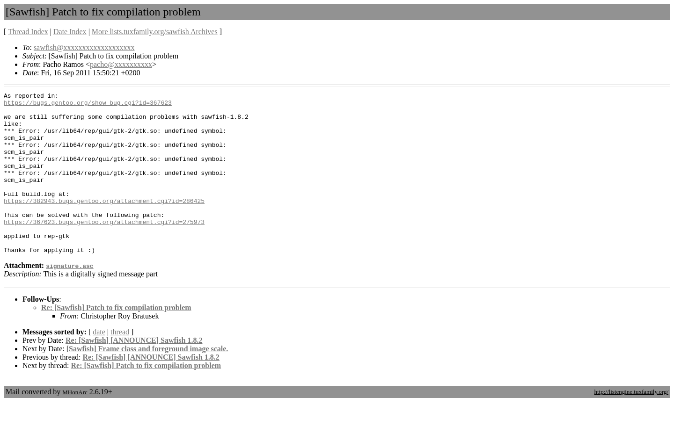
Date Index (70, 32)
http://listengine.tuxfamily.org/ (631, 423)
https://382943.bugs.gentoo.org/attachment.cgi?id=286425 (104, 223)
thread (119, 364)
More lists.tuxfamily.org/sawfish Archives (155, 32)
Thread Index (28, 32)
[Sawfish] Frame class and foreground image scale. (147, 381)
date (99, 364)
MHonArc (74, 424)
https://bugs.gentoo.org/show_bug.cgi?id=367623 (88, 105)
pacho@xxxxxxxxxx (121, 64)
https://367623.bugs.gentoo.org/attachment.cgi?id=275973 (104, 248)
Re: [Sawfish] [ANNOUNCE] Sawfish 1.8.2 (134, 372)
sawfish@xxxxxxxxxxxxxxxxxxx (84, 47)
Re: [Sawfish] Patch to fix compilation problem (116, 340)
